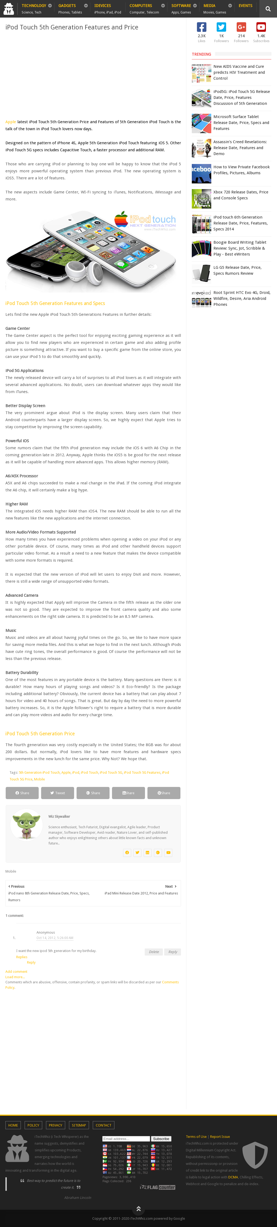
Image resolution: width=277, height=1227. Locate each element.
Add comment (16, 972)
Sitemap (79, 1125)
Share (22, 793)
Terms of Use (196, 1137)
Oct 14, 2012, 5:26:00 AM (55, 938)
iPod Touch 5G (111, 772)
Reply (172, 952)
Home (13, 1125)
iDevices (107, 8)
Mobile (39, 779)
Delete (154, 952)
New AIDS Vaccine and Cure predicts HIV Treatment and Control (239, 72)
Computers (144, 8)
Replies (21, 957)
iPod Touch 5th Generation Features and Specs (55, 303)
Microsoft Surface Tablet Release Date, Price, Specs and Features (241, 122)
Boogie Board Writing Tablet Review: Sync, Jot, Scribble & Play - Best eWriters (239, 248)
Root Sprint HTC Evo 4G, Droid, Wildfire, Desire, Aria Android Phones (242, 298)
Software (181, 8)
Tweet (57, 793)
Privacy (55, 1125)
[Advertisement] (93, 75)
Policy (33, 1125)
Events (245, 6)
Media (214, 8)
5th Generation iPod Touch (39, 772)
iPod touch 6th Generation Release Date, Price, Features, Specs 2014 (240, 223)
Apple (10, 121)
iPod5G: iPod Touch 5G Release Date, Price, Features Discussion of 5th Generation (241, 97)
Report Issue (220, 1137)
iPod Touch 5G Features (142, 772)
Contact (103, 1125)
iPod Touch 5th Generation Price (40, 733)
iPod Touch (89, 772)
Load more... (15, 977)
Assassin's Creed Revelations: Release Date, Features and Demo (240, 147)
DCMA (233, 1177)
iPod (75, 772)
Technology (34, 8)
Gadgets (70, 8)
